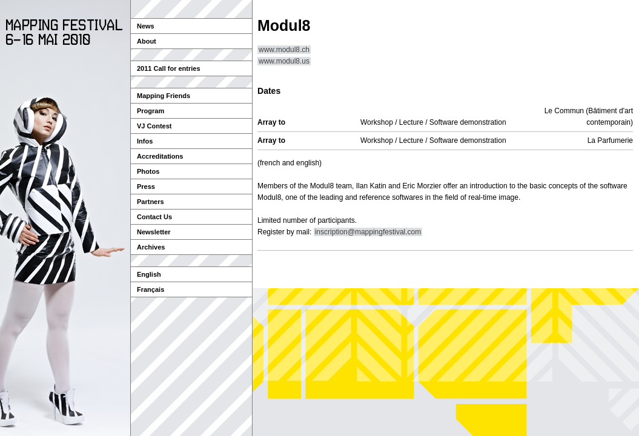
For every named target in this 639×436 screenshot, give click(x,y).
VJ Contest (154, 126)
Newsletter (154, 232)
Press (146, 186)
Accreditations (160, 156)
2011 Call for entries (168, 68)
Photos (148, 171)
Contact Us (154, 216)
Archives (151, 247)
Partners (150, 201)
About (146, 41)
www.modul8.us (284, 61)
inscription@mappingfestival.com (368, 232)
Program (150, 110)
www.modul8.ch (284, 49)
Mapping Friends (163, 95)
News (145, 26)
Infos (145, 141)
